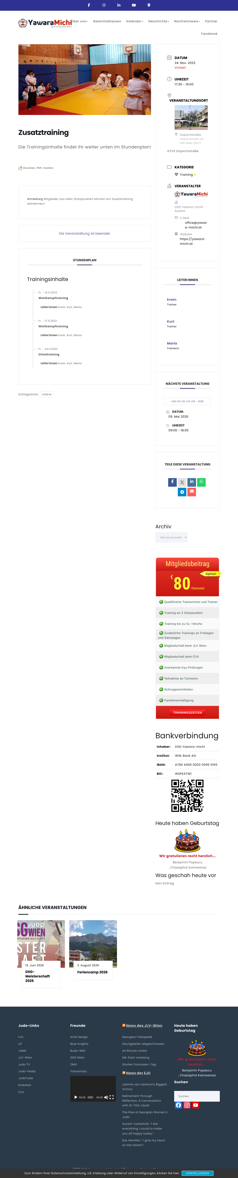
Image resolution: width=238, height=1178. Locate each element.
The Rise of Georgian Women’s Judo (145, 1114)
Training (185, 174)
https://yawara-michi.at (192, 241)
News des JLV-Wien (144, 1025)
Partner (211, 21)
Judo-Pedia (27, 1071)
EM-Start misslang (136, 1058)
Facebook (209, 34)
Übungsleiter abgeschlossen (143, 1044)
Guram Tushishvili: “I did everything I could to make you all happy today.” (142, 1128)
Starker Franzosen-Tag (139, 1064)
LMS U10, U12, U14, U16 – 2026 (188, 401)
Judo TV (24, 1064)
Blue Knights (79, 1044)
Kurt (69, 307)
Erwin (62, 307)
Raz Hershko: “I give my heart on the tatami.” (143, 1142)
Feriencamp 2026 (92, 972)
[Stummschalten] (106, 1097)
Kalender (134, 21)
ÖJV (21, 1092)
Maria (77, 307)
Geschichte (158, 21)
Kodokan (24, 1085)
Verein (47, 394)
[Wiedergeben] (76, 1097)
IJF (20, 1044)
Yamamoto (78, 1071)
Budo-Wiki (77, 1051)
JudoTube (25, 1078)
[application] (93, 1089)
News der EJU (138, 1073)
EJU (21, 1037)
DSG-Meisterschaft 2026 (37, 976)
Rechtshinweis (187, 21)
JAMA (22, 1051)
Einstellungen (197, 1173)
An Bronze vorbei (134, 1051)
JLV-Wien (25, 1058)
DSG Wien (77, 1058)
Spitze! (211, 573)
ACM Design (79, 1037)
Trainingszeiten (187, 712)
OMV (73, 1064)
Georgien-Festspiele (137, 1037)
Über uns (79, 21)
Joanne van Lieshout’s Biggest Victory (144, 1086)
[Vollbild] (111, 1097)
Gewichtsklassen (107, 21)
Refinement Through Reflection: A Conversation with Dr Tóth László (141, 1100)
